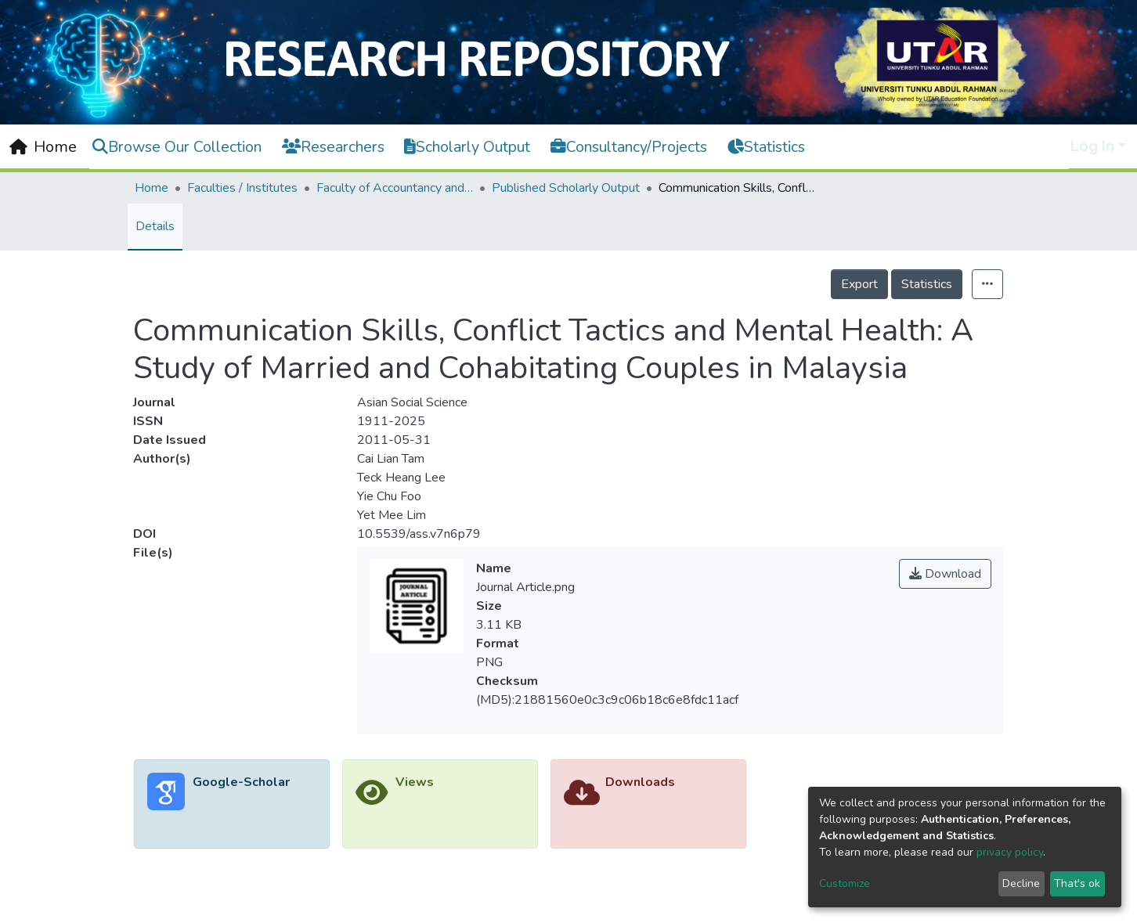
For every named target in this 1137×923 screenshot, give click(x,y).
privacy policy (1009, 852)
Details (155, 226)
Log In (1092, 146)
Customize (844, 883)
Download (945, 573)
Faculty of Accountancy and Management (394, 187)
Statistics (926, 284)
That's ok (1077, 883)
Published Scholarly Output (566, 187)
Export (859, 284)
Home (151, 187)
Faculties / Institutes (242, 187)
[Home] (43, 147)
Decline (1021, 883)
